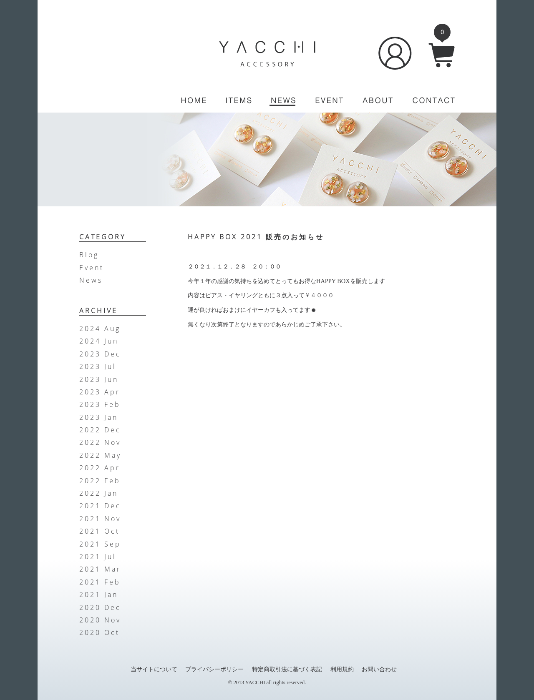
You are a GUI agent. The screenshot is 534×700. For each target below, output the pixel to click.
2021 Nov (100, 518)
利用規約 (342, 669)
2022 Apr (99, 467)
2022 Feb (100, 480)
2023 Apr (99, 391)
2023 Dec (100, 354)
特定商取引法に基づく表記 (287, 669)
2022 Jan (98, 493)
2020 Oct (99, 632)
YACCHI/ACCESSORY (267, 54)
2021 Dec (100, 505)
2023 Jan (98, 417)
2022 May (100, 455)
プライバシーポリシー (214, 669)
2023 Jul (97, 366)
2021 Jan (98, 594)
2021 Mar (100, 569)
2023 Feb (100, 404)
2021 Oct (99, 531)
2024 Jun (98, 341)
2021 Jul (97, 556)
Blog (89, 254)
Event (91, 267)
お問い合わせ (379, 669)
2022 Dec (100, 429)
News (91, 280)
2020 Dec (100, 607)
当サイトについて (154, 669)
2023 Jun (98, 379)
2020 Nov (100, 620)
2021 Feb (100, 582)
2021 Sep (100, 544)
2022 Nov (100, 442)
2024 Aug (100, 328)
